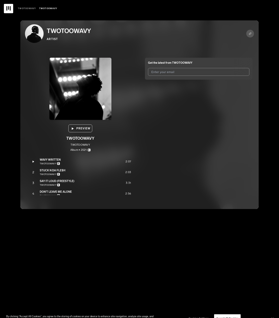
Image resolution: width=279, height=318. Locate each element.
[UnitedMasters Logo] (8, 8)
